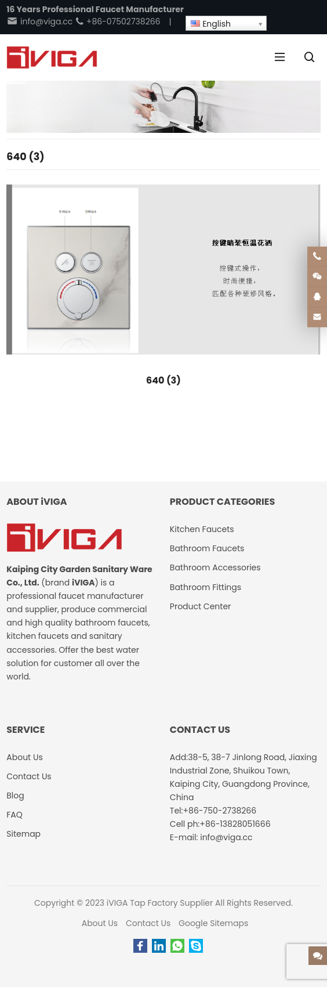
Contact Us (148, 923)
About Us (100, 923)
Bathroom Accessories (215, 567)
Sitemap (23, 834)
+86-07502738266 (117, 21)
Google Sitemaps (213, 923)
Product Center (200, 606)
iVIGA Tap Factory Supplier (160, 903)
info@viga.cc (39, 21)
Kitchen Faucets (202, 529)
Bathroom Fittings (205, 587)
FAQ (14, 814)
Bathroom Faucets (207, 548)
